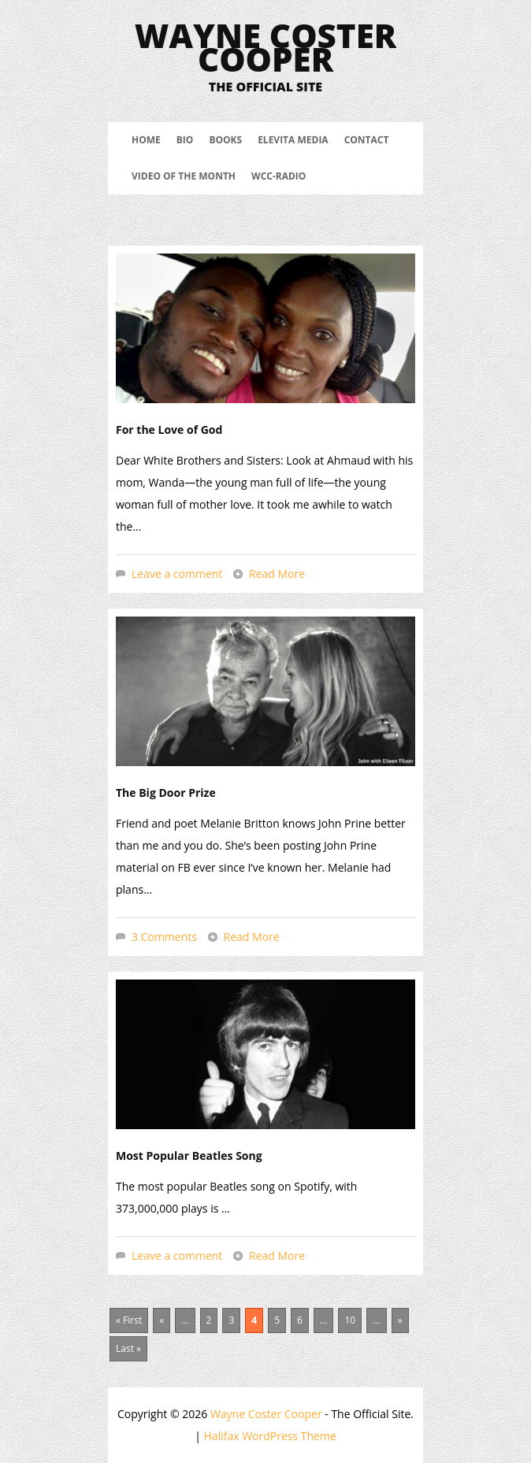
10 (349, 1320)
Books (225, 139)
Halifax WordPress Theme (270, 1435)
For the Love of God (169, 429)
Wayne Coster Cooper (265, 47)
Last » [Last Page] (128, 1348)
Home (146, 139)
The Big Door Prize (166, 792)
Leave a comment (177, 573)
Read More (277, 573)
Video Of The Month (184, 176)
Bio (185, 139)
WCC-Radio (278, 176)
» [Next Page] (400, 1320)
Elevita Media (293, 139)
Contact (366, 139)
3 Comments (164, 936)
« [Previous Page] (161, 1320)
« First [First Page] (129, 1320)
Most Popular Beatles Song (189, 1155)
